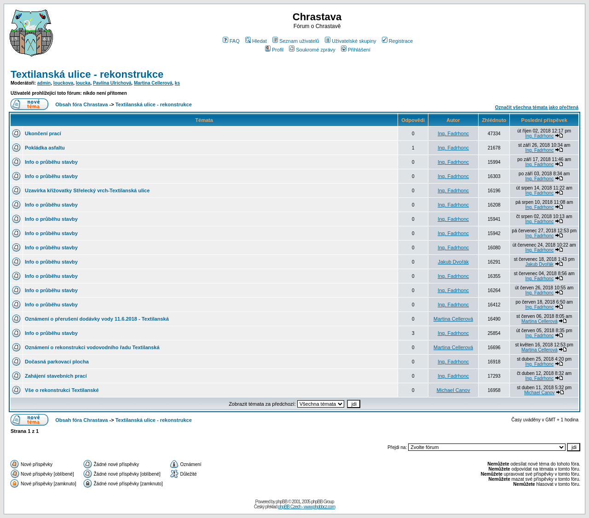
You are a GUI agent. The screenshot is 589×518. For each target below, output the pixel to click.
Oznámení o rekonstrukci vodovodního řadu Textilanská (92, 347)
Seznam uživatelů (295, 41)
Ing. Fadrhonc (453, 133)
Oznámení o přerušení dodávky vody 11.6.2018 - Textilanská (97, 319)
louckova (63, 83)
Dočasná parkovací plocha (57, 361)
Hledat (256, 41)
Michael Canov (453, 390)
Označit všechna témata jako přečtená (536, 107)
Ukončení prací (43, 133)
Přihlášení (355, 49)
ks (177, 83)
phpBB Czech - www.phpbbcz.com (306, 506)
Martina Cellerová (153, 83)
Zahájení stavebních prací (56, 376)
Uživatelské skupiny (350, 41)
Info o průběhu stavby (51, 162)
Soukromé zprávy (312, 49)
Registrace (397, 41)
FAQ (231, 41)
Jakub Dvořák (453, 262)
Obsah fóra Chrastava (81, 104)
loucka (83, 83)
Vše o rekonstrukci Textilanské (62, 390)
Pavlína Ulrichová (112, 83)
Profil (274, 49)
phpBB (281, 501)
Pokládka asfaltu (45, 147)
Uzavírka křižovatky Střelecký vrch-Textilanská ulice (87, 190)
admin (44, 83)
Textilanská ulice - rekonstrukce (87, 74)
